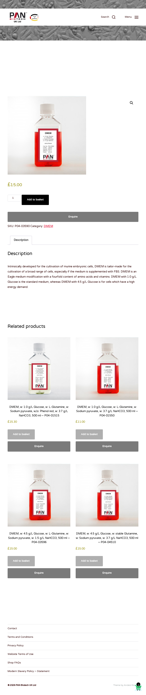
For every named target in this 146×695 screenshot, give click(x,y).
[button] (108, 17)
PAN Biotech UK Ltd (26, 685)
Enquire (73, 217)
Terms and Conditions (20, 637)
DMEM (48, 226)
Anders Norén (131, 685)
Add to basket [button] (21, 434)
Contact (12, 628)
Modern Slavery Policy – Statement (28, 671)
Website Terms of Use (20, 654)
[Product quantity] (14, 198)
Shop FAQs (14, 663)
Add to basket (35, 200)
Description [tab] (21, 240)
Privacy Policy (16, 646)
